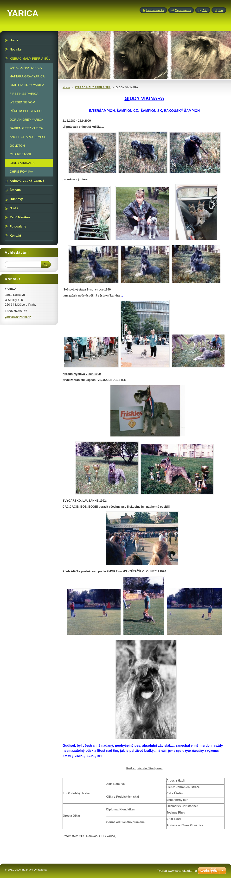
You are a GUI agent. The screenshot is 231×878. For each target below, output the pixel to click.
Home (66, 87)
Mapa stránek (183, 10)
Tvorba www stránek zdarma (177, 870)
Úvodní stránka (155, 10)
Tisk (220, 10)
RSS (204, 10)
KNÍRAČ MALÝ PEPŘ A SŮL (92, 87)
